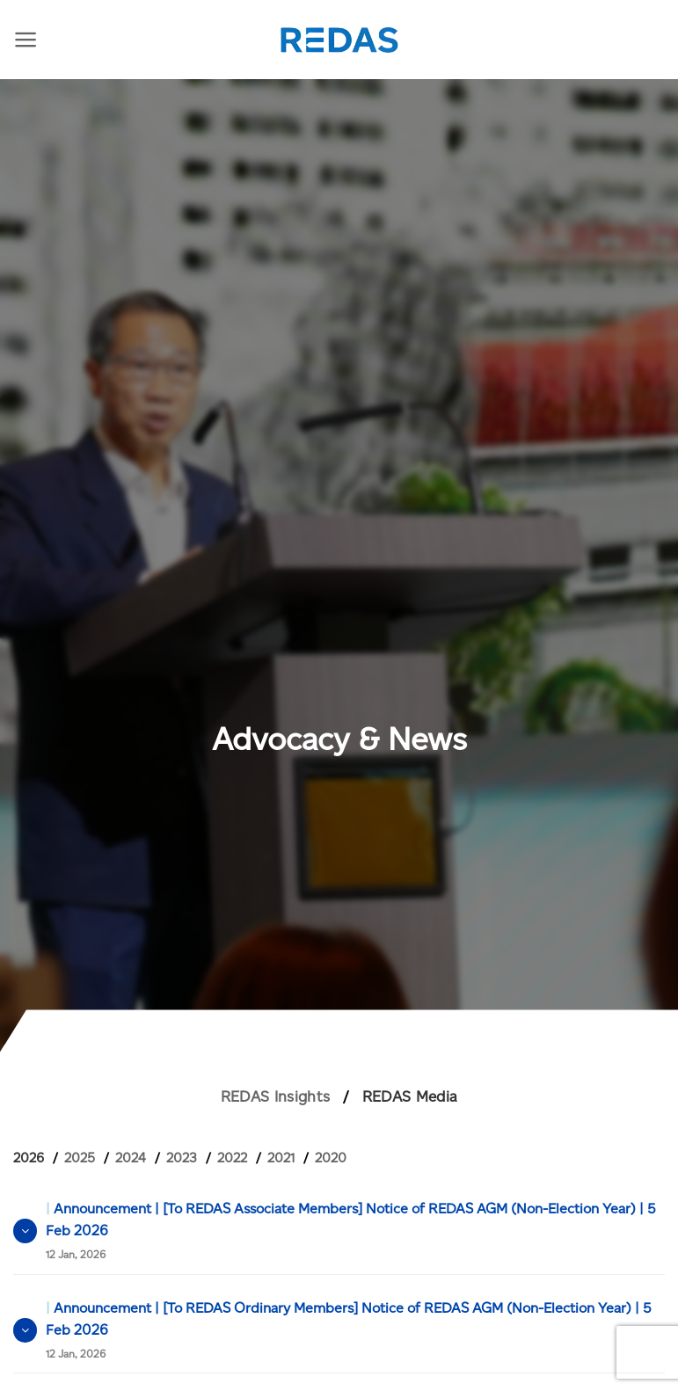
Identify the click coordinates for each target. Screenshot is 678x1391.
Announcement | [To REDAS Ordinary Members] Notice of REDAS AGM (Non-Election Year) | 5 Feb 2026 (349, 1330)
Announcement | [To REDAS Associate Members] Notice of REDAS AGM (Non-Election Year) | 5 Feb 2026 (351, 1230)
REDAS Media (410, 1096)
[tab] (35, 1158)
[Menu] (26, 39)
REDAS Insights (276, 1096)
